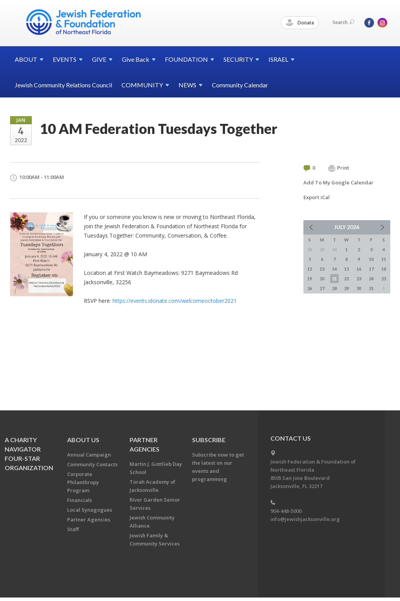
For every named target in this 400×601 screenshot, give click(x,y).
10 (371, 259)
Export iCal (316, 197)
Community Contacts (92, 464)
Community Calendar (240, 85)
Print (338, 168)
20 (322, 278)
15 (346, 268)
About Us (83, 439)
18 (383, 268)
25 (383, 278)
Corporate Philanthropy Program (83, 482)
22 (346, 278)
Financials (79, 500)
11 (383, 259)
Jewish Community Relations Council (63, 85)
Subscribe (208, 439)
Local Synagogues (89, 509)
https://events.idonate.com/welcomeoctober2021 (175, 300)
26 (309, 288)
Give (139, 59)
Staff (73, 529)
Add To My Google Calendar (338, 182)
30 (359, 288)
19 (309, 278)
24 (371, 278)
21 (334, 278)
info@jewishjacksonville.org (305, 519)
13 (322, 268)
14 (334, 268)
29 (346, 288)
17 (371, 268)
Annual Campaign (89, 454)
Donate (300, 22)
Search (343, 22)
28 (334, 288)
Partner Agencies (88, 519)
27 (322, 288)
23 (359, 278)
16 (359, 268)
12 (309, 268)
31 (371, 288)
